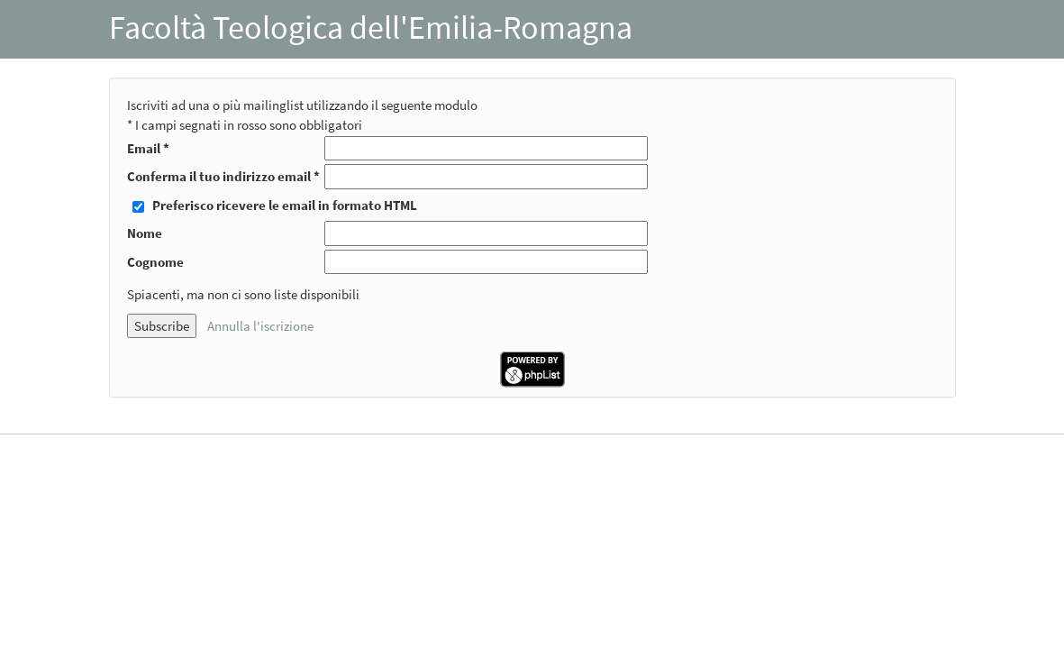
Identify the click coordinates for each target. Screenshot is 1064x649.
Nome (144, 233)
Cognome (155, 261)
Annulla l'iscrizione (260, 325)
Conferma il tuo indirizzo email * (223, 176)
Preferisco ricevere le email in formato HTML (284, 205)
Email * (148, 148)
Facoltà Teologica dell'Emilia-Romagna (370, 27)
